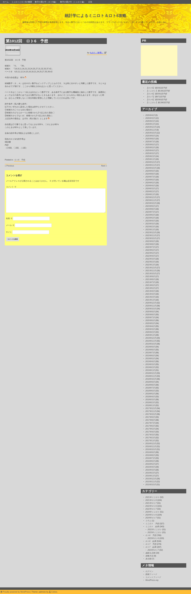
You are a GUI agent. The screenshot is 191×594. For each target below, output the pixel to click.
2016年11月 (150, 446)
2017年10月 (150, 414)
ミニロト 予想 (152, 524)
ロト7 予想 (150, 544)
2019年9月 (150, 347)
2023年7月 (150, 212)
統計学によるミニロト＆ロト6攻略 (95, 15)
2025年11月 (150, 130)
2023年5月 (150, 218)
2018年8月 (150, 385)
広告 (90, 2)
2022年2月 (150, 262)
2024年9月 (150, 171)
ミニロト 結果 (152, 526)
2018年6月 (150, 391)
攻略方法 (149, 556)
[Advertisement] (159, 60)
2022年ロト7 (151, 509)
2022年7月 (150, 247)
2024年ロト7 (151, 518)
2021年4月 (150, 291)
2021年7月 (150, 282)
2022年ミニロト (155, 529)
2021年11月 (150, 271)
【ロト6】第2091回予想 (156, 94)
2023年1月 (150, 229)
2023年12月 (150, 197)
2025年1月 (150, 159)
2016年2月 (150, 473)
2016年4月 (150, 467)
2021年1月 (150, 300)
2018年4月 (150, 397)
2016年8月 (150, 455)
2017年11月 (150, 411)
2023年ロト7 (153, 550)
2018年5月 (150, 394)
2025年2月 (150, 156)
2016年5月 (150, 464)
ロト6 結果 (150, 541)
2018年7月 (150, 388)
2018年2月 (150, 402)
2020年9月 (150, 312)
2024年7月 (150, 177)
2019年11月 (150, 341)
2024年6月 (150, 180)
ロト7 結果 (150, 547)
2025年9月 (150, 136)
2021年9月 (150, 276)
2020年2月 (150, 332)
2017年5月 (150, 429)
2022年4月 (150, 256)
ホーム (6, 2)
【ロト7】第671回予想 (156, 97)
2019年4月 (150, 361)
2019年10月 (150, 344)
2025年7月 (150, 142)
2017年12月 (150, 408)
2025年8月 (150, 139)
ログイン (149, 571)
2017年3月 (150, 435)
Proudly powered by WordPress (16, 592)
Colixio (54, 592)
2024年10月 (150, 168)
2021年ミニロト (152, 497)
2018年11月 (150, 376)
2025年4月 (150, 150)
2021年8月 (150, 279)
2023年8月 (150, 209)
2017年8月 (150, 420)
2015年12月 (150, 479)
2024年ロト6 (151, 515)
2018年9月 (150, 382)
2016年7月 (150, 458)
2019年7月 (150, 353)
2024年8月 (150, 174)
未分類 (148, 559)
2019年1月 (150, 370)
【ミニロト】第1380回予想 (158, 102)
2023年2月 (150, 227)
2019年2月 (150, 367)
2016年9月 (150, 452)
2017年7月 (150, 423)
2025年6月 (150, 144)
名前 (9, 218)
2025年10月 (150, 133)
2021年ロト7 (151, 503)
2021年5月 (150, 288)
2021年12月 (150, 268)
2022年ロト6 (151, 506)
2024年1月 (150, 194)
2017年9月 (150, 417)
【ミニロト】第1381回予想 (158, 91)
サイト (9, 232)
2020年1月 (150, 335)
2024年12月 (150, 162)
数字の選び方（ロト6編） (46, 2)
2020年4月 (150, 326)
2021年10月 (150, 273)
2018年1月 (150, 405)
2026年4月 (150, 115)
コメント (11, 187)
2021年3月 (150, 294)
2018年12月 (150, 373)
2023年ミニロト (155, 532)
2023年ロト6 (153, 538)
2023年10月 (150, 203)
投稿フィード (151, 574)
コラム (148, 521)
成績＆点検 (150, 553)
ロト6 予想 (19, 160)
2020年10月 (150, 309)
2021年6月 (150, 285)
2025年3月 (150, 153)
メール (10, 225)
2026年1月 (150, 124)
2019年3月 (150, 364)
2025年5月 (150, 147)
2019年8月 (150, 350)
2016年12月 (150, 443)
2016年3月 (150, 470)
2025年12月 (150, 127)
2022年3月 (150, 259)
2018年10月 (150, 379)
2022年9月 (150, 241)
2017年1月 (150, 441)
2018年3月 (150, 399)
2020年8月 (150, 314)
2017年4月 (150, 432)
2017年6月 (150, 426)
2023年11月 (150, 200)
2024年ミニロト (152, 512)
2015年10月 (150, 484)
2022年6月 (150, 250)
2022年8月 (150, 244)
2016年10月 (150, 449)
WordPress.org (151, 580)
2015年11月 (150, 482)
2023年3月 (150, 224)
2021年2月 (150, 297)
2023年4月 (150, 221)
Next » (104, 166)
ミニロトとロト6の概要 (21, 2)
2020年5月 (150, 323)
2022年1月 (150, 265)
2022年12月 (150, 232)
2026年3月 (150, 118)
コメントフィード (153, 577)
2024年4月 (150, 186)
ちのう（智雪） (96, 53)
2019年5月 (150, 358)
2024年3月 (150, 188)
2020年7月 (150, 317)
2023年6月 (150, 215)
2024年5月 (150, 183)
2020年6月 (150, 320)
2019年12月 (150, 338)
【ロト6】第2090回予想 (156, 100)
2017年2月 (150, 438)
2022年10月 (150, 238)
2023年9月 (150, 206)
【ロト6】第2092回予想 (156, 88)
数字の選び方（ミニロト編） (73, 2)
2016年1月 (150, 476)
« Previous (9, 166)
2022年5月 (150, 253)
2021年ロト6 (151, 500)
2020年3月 (150, 329)
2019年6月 (150, 356)
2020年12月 (150, 303)
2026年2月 (150, 121)
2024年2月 (150, 191)
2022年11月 (150, 235)
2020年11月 (150, 306)
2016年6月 (150, 461)
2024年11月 (150, 165)
